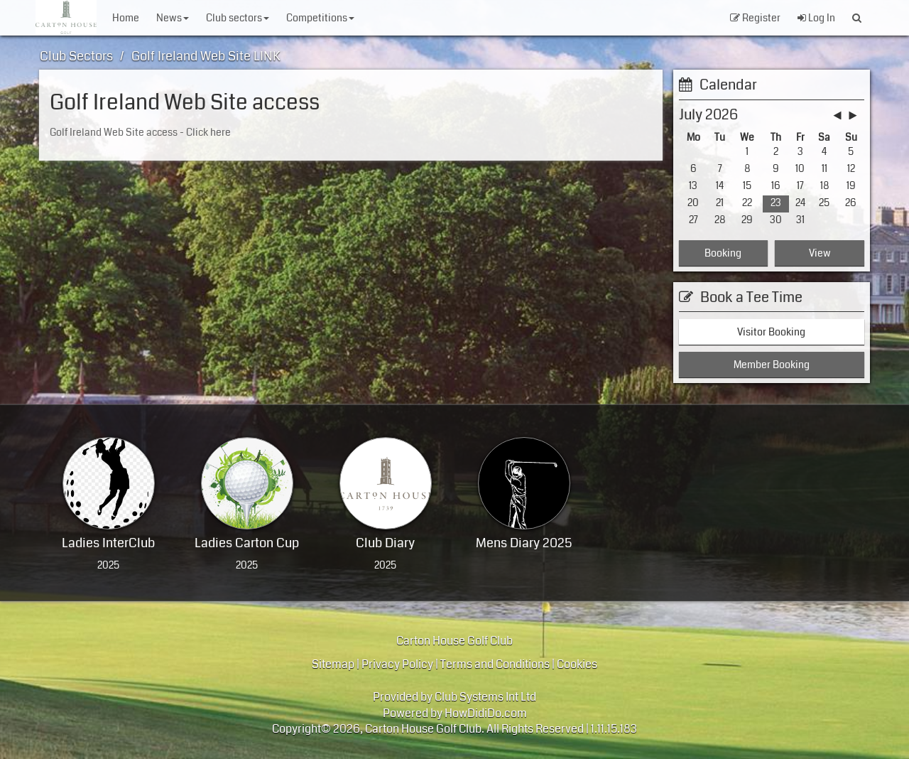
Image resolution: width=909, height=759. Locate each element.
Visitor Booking (771, 332)
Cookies (577, 664)
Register (755, 18)
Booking (722, 253)
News (172, 18)
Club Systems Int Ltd (485, 697)
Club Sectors (237, 18)
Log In (816, 18)
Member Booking (772, 364)
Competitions (320, 18)
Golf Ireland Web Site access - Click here (140, 132)
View (820, 253)
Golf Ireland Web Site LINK (206, 56)
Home (125, 18)
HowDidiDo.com (486, 713)
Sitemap (333, 664)
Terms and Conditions (495, 664)
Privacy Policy (397, 664)
